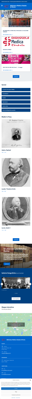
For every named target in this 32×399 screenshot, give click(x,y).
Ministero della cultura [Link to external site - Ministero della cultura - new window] (6, 1)
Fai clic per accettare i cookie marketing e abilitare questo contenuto (16, 324)
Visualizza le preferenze (16, 395)
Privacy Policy (18, 397)
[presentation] (2, 284)
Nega (16, 391)
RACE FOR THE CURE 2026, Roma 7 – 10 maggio (12, 67)
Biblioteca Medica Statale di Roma (16, 340)
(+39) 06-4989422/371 (6, 353)
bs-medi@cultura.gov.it (6, 374)
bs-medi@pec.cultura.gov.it (7, 370)
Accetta (16, 388)
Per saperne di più (8, 34)
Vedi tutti (16, 76)
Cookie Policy (13, 397)
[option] (16, 284)
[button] (30, 380)
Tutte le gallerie (16, 298)
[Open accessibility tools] (2, 15)
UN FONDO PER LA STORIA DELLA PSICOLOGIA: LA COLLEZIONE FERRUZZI (15, 31)
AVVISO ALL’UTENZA (7, 49)
